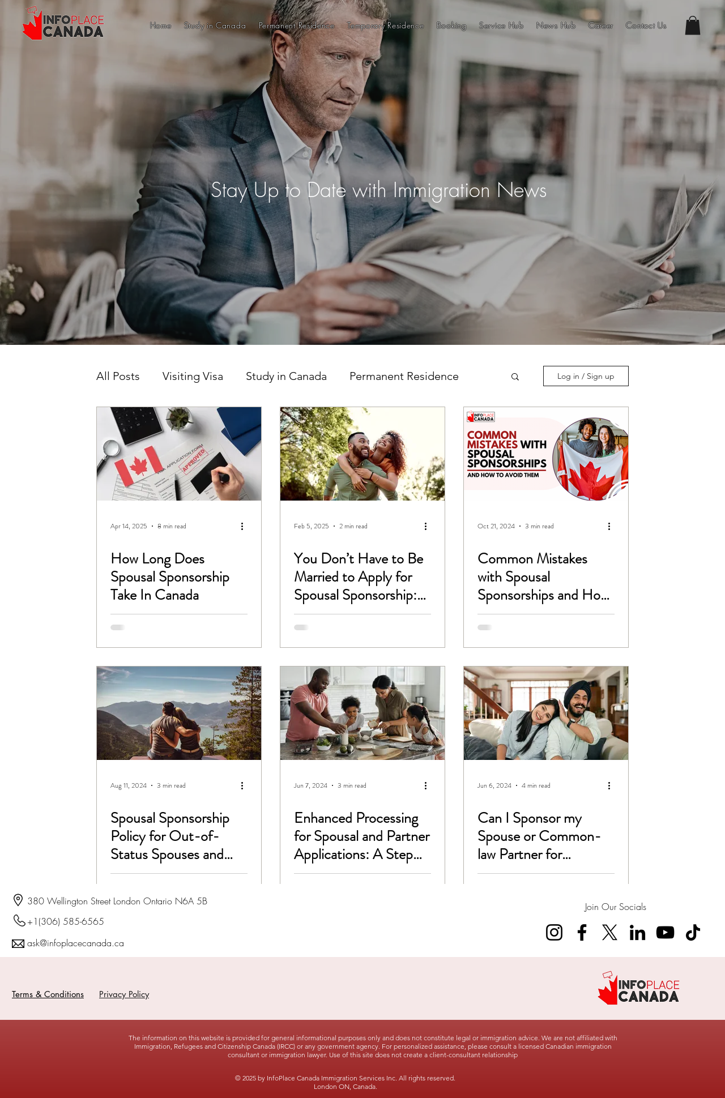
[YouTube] (665, 932)
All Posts (118, 376)
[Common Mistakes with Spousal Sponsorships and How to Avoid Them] (546, 454)
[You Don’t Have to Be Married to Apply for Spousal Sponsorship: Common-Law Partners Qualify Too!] (362, 454)
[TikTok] (693, 932)
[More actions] (246, 526)
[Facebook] (582, 932)
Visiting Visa (193, 376)
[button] (693, 25)
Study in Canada (286, 376)
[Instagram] (554, 932)
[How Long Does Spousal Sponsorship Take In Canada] (179, 454)
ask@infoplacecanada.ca (75, 943)
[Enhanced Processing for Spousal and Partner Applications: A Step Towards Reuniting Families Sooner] (362, 713)
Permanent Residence (404, 376)
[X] (610, 932)
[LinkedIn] (637, 932)
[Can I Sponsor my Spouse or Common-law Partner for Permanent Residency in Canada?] (546, 713)
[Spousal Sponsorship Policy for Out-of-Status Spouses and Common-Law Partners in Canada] (179, 713)
